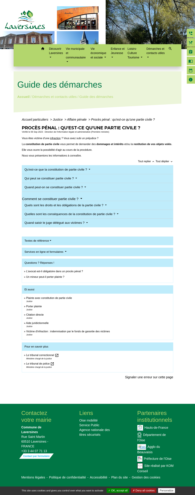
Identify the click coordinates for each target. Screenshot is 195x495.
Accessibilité (98, 477)
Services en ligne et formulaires (44, 251)
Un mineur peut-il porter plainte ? (45, 276)
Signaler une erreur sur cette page (149, 377)
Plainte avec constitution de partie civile (49, 298)
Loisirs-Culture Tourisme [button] (133, 53)
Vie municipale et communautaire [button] (76, 53)
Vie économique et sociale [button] (98, 53)
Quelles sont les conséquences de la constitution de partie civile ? (70, 214)
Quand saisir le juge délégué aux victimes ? (54, 222)
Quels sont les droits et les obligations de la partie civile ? (64, 205)
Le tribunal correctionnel (42, 355)
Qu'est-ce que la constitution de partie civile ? (56, 169)
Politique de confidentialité (67, 477)
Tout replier (147, 161)
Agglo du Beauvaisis (148, 449)
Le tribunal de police (40, 363)
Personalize (167, 490)
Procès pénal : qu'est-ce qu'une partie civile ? (123, 119)
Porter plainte (34, 306)
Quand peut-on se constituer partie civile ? (54, 187)
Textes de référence (36, 240)
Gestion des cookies (146, 477)
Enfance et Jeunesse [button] (118, 51)
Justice (58, 119)
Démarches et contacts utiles (54, 96)
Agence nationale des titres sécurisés (94, 432)
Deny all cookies (144, 490)
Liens (86, 413)
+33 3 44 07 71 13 (34, 451)
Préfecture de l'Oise (154, 459)
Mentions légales (33, 477)
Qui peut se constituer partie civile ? (49, 178)
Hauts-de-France (152, 428)
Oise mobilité (88, 420)
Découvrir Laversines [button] (56, 51)
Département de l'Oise (151, 437)
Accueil (23, 96)
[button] (43, 49)
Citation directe (35, 314)
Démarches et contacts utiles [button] (155, 51)
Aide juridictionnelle (37, 323)
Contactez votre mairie (36, 416)
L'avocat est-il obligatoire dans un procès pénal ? (54, 271)
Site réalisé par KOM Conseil (155, 468)
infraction (55, 138)
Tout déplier (164, 161)
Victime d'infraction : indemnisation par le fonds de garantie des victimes (68, 331)
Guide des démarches (96, 96)
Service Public (89, 425)
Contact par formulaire (36, 456)
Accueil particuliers (35, 119)
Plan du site (119, 477)
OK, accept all (117, 490)
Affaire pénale (77, 119)
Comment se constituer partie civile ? (50, 199)
